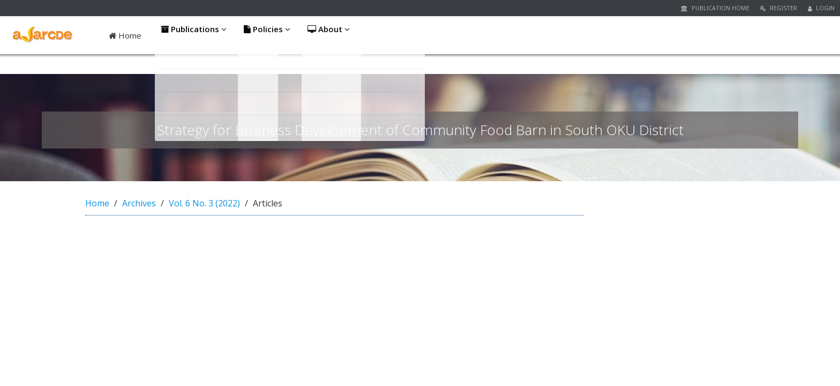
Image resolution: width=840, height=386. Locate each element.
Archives (139, 203)
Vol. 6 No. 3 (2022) (204, 203)
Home (125, 35)
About (332, 35)
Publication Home (715, 8)
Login (821, 8)
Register (778, 8)
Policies (268, 35)
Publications (193, 35)
